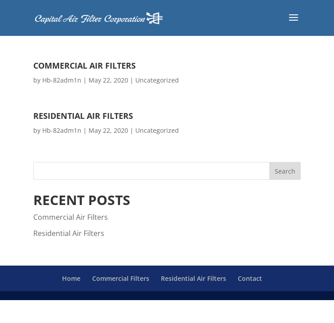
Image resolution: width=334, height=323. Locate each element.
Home (71, 278)
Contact (250, 278)
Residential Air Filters (83, 115)
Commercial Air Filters (84, 65)
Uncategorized (157, 80)
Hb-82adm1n (61, 80)
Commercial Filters (120, 278)
